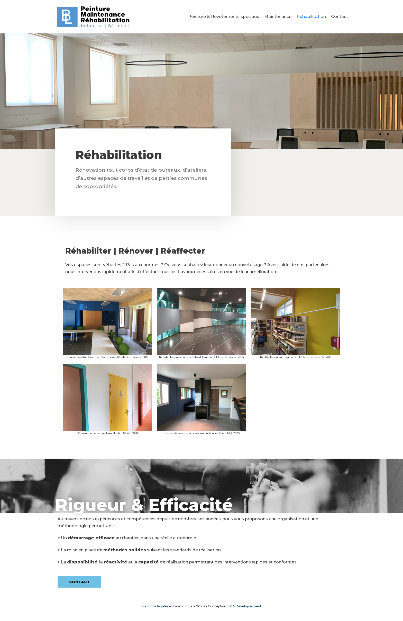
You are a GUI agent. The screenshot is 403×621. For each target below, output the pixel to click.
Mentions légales (155, 606)
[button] (79, 582)
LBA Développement (244, 606)
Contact (339, 16)
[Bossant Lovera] (93, 17)
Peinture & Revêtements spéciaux (223, 16)
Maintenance (277, 16)
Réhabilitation (311, 16)
